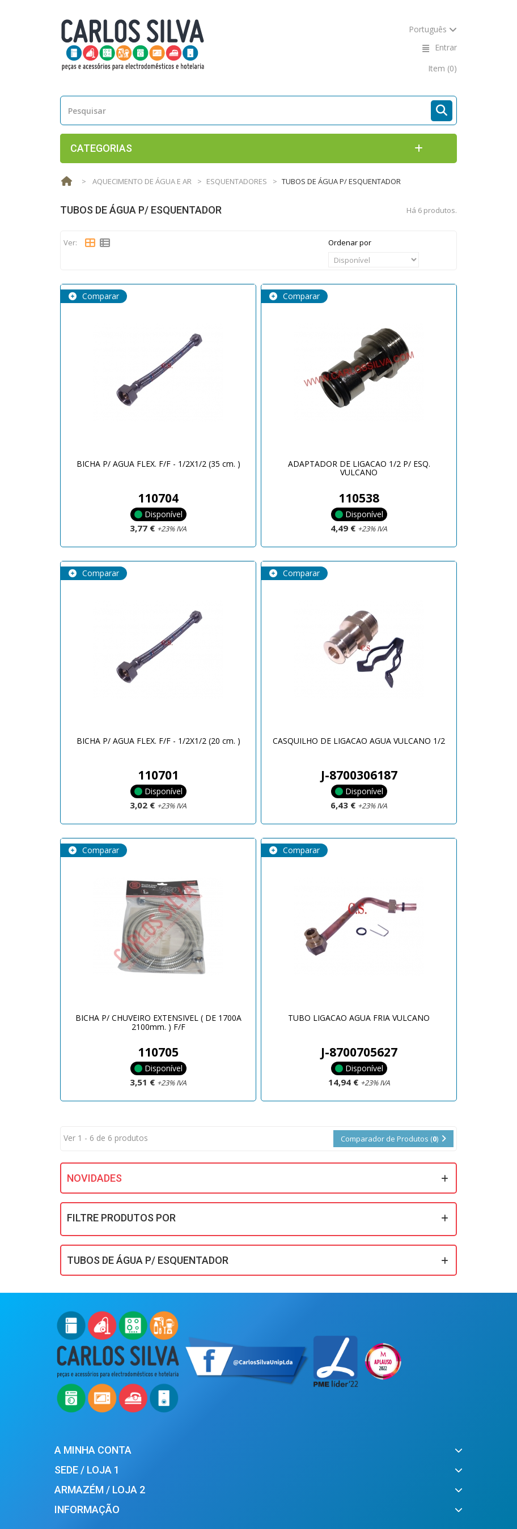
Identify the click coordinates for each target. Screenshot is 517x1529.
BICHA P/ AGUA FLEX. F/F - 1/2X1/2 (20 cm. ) (158, 740)
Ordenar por (349, 242)
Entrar (446, 47)
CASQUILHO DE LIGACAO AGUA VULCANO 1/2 (359, 740)
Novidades (94, 1178)
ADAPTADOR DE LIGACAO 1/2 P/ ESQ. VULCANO (359, 468)
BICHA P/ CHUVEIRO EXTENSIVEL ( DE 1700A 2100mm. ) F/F (158, 1022)
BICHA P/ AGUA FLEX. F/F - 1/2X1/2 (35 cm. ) (158, 463)
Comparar (99, 296)
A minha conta (93, 1450)
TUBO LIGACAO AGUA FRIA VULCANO (359, 1017)
